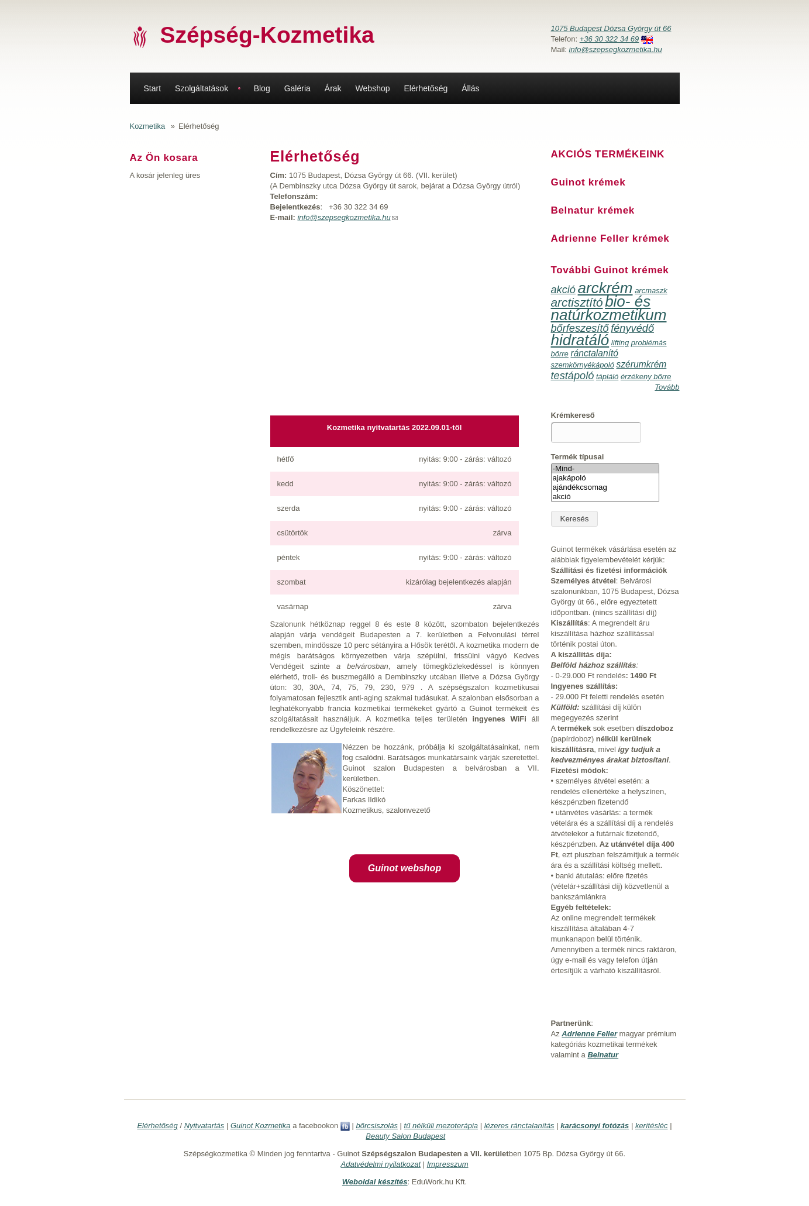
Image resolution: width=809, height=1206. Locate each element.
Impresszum (448, 1164)
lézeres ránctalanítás (519, 1125)
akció (563, 290)
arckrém (605, 288)
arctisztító (577, 302)
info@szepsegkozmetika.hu (615, 49)
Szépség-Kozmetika (267, 34)
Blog (262, 88)
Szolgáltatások (201, 88)
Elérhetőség (426, 88)
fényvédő (632, 328)
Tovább (667, 387)
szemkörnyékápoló (582, 364)
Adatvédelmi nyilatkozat (381, 1164)
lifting (620, 342)
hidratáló (580, 340)
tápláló (607, 376)
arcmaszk (651, 290)
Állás (470, 88)
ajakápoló (605, 478)
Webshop (373, 88)
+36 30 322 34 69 (609, 39)
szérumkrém (642, 364)
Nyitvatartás (204, 1125)
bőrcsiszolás (377, 1125)
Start (152, 88)
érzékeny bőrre (646, 376)
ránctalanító (594, 353)
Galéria (297, 88)
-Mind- (605, 468)
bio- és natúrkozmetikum (609, 308)
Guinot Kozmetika (260, 1125)
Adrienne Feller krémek (610, 238)
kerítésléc (651, 1125)
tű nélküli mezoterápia (441, 1125)
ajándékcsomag (605, 487)
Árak (333, 88)
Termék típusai (577, 456)
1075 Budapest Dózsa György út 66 (611, 28)
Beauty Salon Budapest (405, 1136)
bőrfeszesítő (580, 328)
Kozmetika (148, 126)
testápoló (572, 376)
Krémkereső (573, 415)
